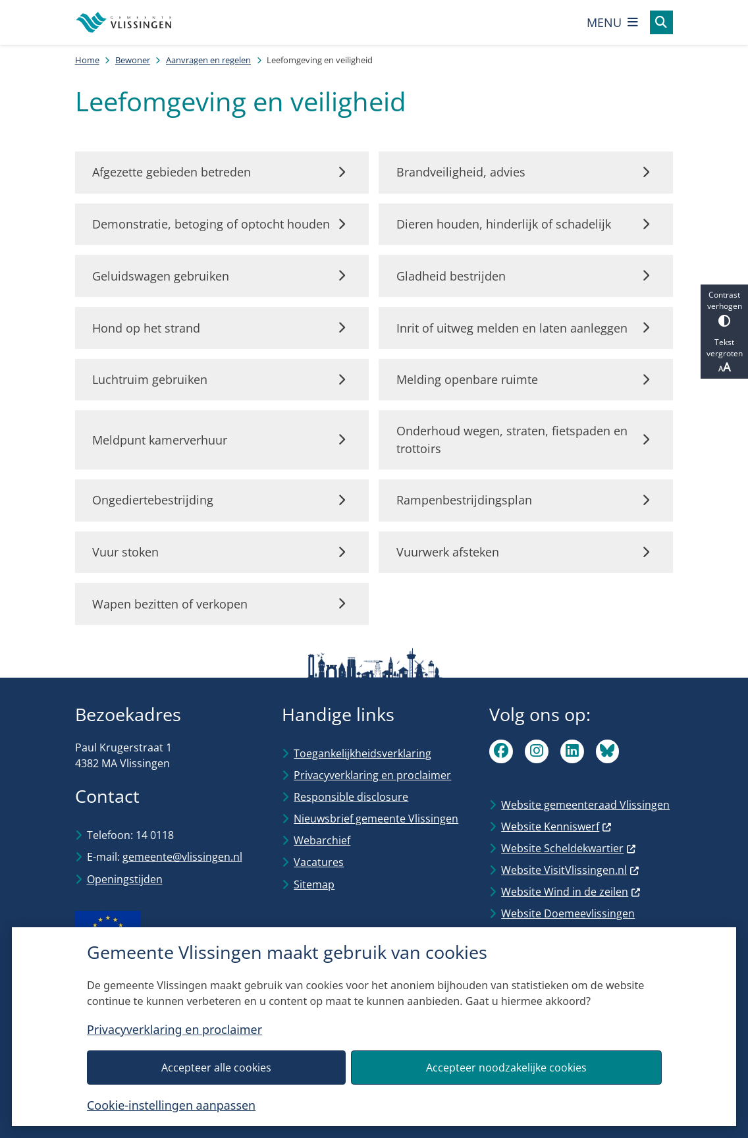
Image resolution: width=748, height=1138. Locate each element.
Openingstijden (125, 879)
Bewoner (132, 60)
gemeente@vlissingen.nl (182, 857)
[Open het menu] (612, 22)
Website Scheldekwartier (568, 848)
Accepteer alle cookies (216, 1067)
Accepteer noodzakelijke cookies (506, 1067)
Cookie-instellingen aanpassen (171, 1105)
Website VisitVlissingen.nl (570, 870)
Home (87, 60)
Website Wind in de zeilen (571, 891)
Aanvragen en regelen (208, 60)
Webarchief (322, 840)
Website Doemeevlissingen (568, 913)
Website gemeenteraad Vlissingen (585, 805)
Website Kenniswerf (556, 826)
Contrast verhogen (724, 308)
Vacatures (319, 862)
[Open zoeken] (662, 22)
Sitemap (314, 884)
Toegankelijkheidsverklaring (362, 753)
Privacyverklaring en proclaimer (174, 1030)
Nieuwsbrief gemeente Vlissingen (376, 818)
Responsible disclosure (351, 797)
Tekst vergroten (724, 356)
